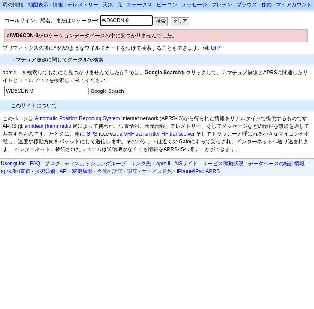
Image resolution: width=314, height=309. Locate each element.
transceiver (182, 134)
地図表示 (38, 5)
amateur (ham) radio (47, 126)
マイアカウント (294, 5)
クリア (180, 21)
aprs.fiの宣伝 (15, 171)
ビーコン (167, 5)
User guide (13, 164)
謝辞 (132, 171)
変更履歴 (82, 171)
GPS (91, 134)
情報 (58, 5)
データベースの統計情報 (276, 164)
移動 (266, 5)
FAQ (35, 164)
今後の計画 (110, 171)
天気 (108, 5)
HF (164, 134)
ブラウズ (246, 5)
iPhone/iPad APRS (198, 171)
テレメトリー (82, 5)
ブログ (52, 164)
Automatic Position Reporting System (77, 118)
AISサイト (186, 164)
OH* (216, 48)
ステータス (139, 5)
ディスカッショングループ (95, 164)
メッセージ (194, 5)
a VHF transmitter (140, 134)
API (64, 171)
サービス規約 (157, 171)
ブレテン (221, 5)
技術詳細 (45, 171)
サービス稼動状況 (223, 164)
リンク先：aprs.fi (150, 164)
